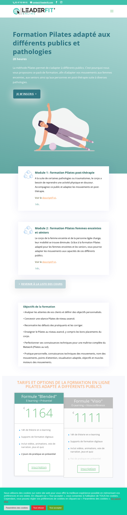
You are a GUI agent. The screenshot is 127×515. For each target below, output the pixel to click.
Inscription (39, 468)
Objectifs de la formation (41, 311)
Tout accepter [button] (55, 508)
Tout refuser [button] (38, 508)
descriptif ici (50, 198)
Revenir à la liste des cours (42, 284)
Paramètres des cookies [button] (17, 508)
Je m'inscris (26, 92)
